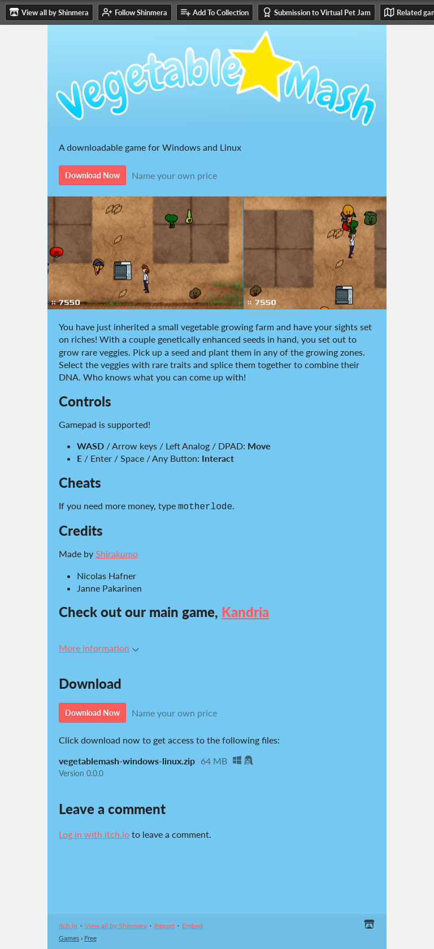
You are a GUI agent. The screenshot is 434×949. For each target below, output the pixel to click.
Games (69, 937)
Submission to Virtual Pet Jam (316, 12)
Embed (192, 924)
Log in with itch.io (94, 833)
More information (99, 646)
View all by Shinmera (116, 924)
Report (164, 924)
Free (90, 937)
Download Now (92, 175)
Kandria (245, 610)
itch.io (68, 924)
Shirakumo (117, 552)
